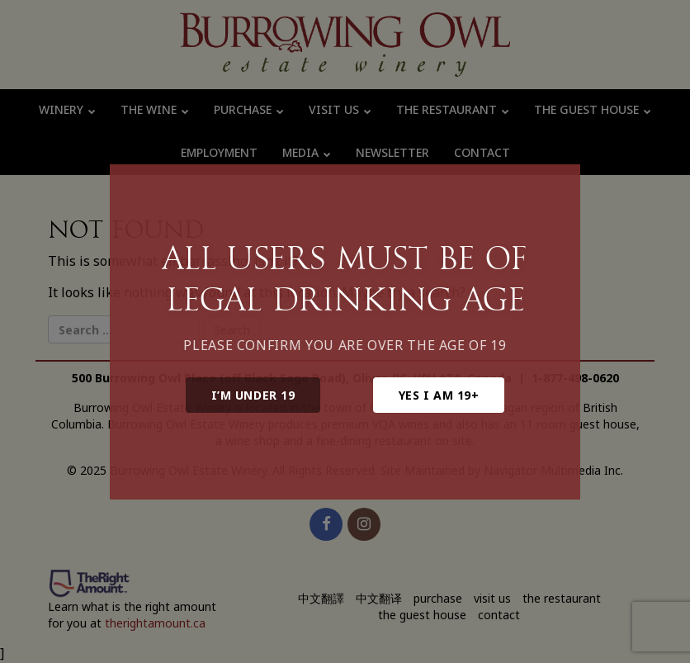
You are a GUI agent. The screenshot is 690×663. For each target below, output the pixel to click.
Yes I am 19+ (439, 395)
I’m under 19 (253, 395)
